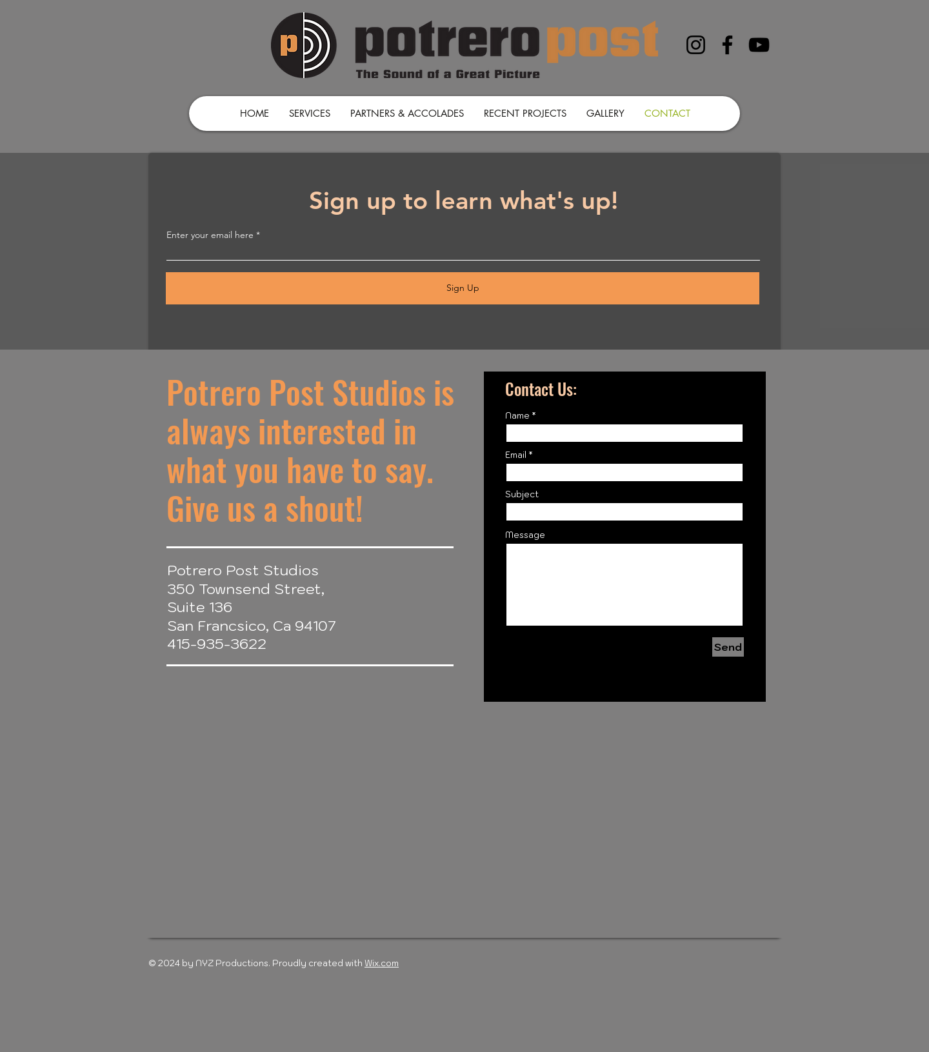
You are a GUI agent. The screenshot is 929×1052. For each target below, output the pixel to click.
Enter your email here (210, 234)
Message (525, 535)
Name (517, 416)
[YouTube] (759, 44)
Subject (522, 494)
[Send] (728, 647)
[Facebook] (727, 44)
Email (515, 455)
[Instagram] (695, 44)
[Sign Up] (462, 288)
